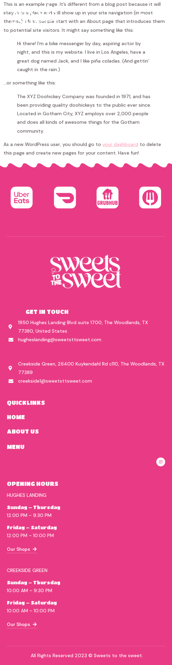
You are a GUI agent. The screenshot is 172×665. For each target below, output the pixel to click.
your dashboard (120, 144)
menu (16, 446)
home (16, 417)
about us (23, 431)
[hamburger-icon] (161, 17)
